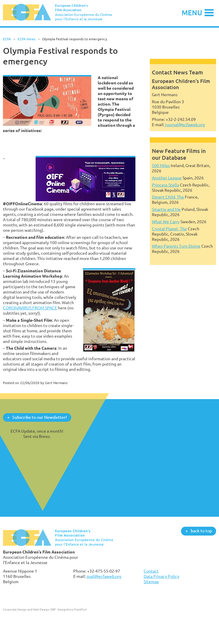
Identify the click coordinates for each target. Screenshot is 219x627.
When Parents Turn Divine (176, 246)
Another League (167, 177)
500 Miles (161, 165)
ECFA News (26, 39)
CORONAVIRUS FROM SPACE (30, 307)
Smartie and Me (166, 209)
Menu (192, 12)
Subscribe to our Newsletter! (39, 417)
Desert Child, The (168, 196)
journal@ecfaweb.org (185, 124)
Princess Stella (165, 184)
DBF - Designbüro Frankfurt (68, 609)
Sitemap (151, 581)
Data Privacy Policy (161, 576)
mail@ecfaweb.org (104, 576)
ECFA (7, 39)
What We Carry (166, 221)
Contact (151, 570)
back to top (201, 530)
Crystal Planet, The (169, 228)
